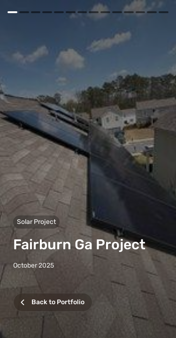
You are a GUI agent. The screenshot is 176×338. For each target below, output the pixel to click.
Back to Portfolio (50, 304)
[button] (88, 169)
